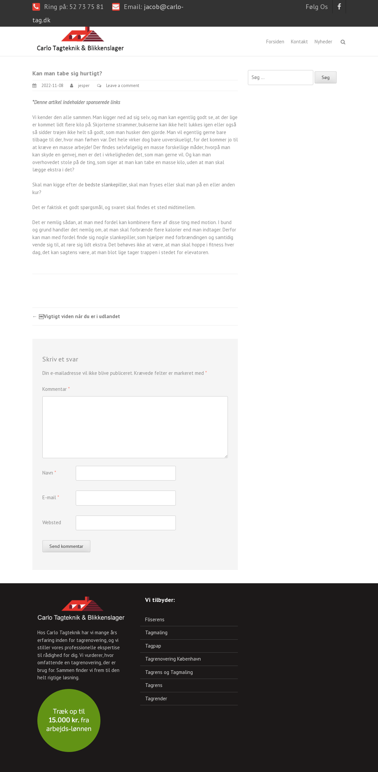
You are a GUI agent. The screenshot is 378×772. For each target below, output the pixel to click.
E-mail (50, 497)
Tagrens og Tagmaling (169, 672)
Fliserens (154, 619)
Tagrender (156, 698)
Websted (51, 522)
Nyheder (323, 41)
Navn (49, 473)
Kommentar (56, 389)
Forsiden (275, 41)
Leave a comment (122, 85)
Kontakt (299, 41)
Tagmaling (156, 632)
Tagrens (153, 685)
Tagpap (153, 646)
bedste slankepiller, (106, 184)
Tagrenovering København (173, 659)
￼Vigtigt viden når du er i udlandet (76, 316)
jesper (83, 85)
